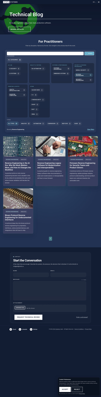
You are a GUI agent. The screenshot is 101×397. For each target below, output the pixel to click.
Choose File (20, 307)
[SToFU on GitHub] (33, 329)
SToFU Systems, (56, 329)
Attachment (17, 302)
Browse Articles (17, 29)
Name (15, 270)
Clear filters (90, 129)
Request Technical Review (28, 317)
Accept (65, 389)
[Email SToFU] (12, 329)
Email (52, 270)
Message (16, 279)
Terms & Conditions (79, 329)
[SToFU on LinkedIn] (23, 329)
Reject (77, 389)
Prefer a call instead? (82, 317)
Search (89, 53)
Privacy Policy (88, 329)
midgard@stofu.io (18, 266)
